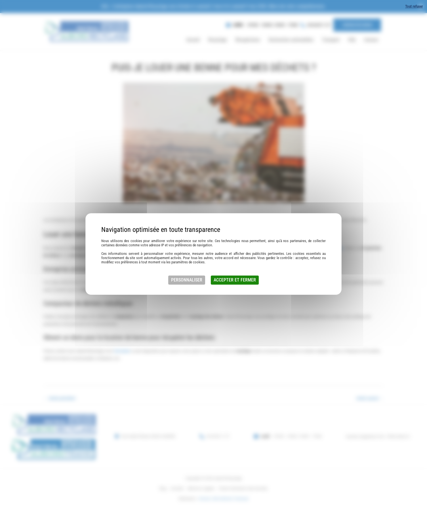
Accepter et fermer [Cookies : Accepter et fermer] (235, 280)
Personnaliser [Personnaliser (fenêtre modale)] (186, 280)
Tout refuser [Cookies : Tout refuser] (414, 6)
